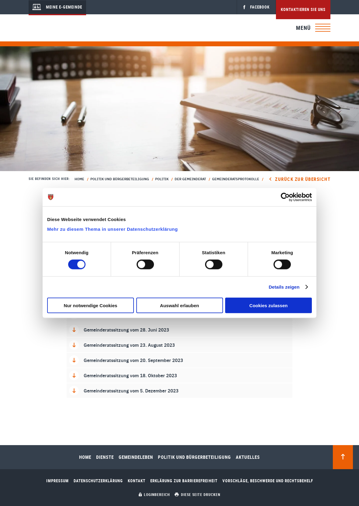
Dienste (105, 457)
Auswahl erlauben (179, 305)
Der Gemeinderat (190, 178)
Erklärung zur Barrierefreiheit (184, 481)
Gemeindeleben (136, 457)
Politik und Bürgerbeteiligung (119, 178)
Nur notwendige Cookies (90, 305)
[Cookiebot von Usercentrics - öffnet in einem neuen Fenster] (285, 197)
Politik (162, 178)
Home (79, 178)
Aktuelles (248, 457)
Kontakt (136, 481)
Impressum (57, 481)
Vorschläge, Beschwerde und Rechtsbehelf (267, 481)
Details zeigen (284, 287)
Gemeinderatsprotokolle (235, 178)
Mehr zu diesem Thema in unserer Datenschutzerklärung (112, 228)
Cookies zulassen (268, 305)
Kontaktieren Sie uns (303, 9)
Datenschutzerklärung (98, 481)
